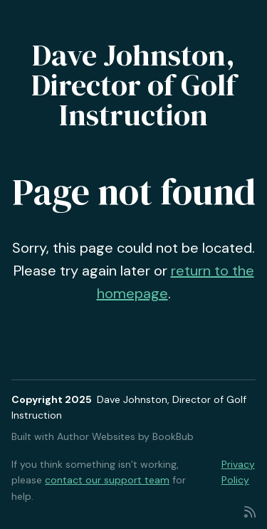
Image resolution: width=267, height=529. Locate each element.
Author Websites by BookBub (125, 436)
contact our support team (107, 479)
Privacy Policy (238, 472)
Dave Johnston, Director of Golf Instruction (133, 84)
